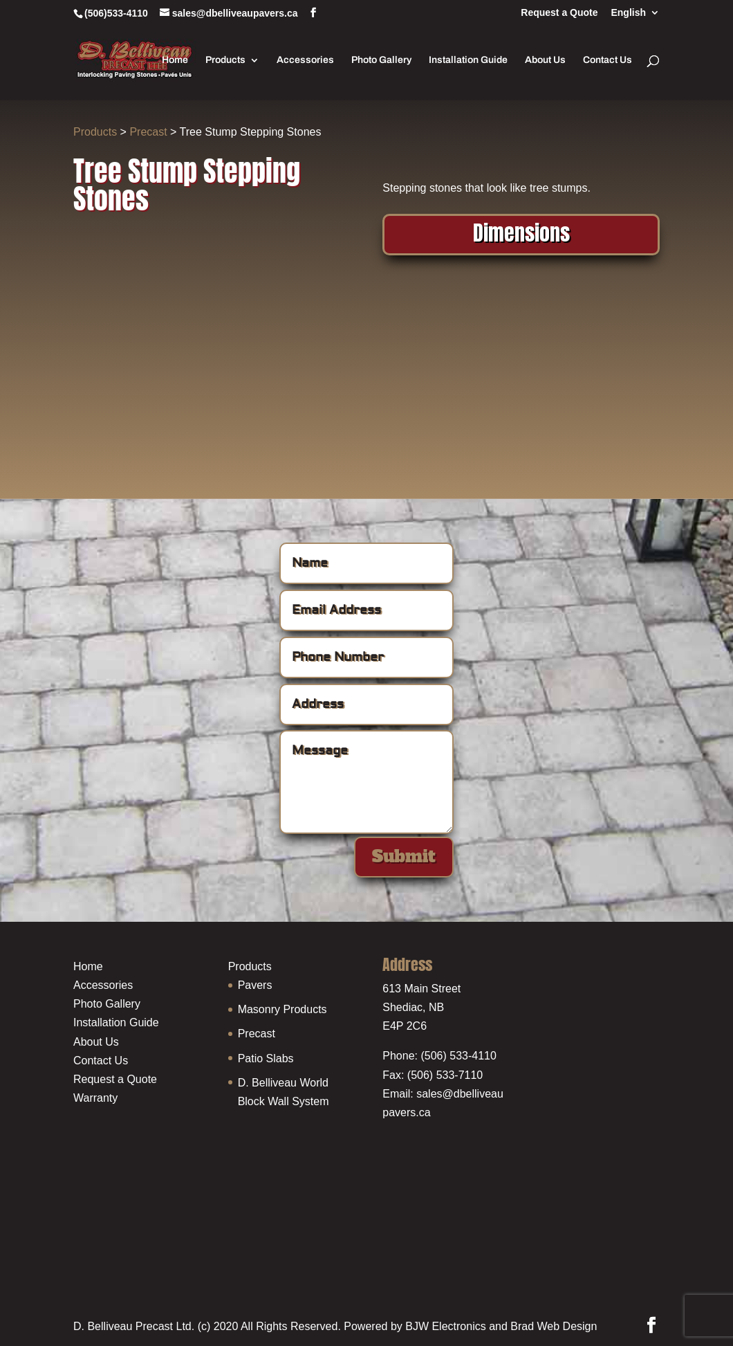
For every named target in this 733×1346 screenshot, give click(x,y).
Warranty (95, 1098)
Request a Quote (559, 13)
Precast (148, 132)
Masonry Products (282, 1009)
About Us (545, 60)
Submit (404, 856)
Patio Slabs (266, 1058)
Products (225, 60)
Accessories (305, 60)
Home (175, 60)
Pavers (255, 985)
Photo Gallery (381, 60)
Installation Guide (468, 60)
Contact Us (607, 60)
